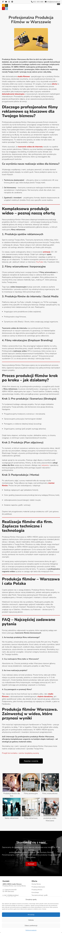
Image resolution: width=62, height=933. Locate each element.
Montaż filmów (36, 884)
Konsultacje (35, 892)
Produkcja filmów (37, 890)
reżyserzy (45, 465)
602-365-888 (37, 2)
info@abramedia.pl (52, 2)
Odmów (31, 920)
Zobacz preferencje (31, 926)
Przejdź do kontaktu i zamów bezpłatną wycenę (20, 753)
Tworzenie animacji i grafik (40, 895)
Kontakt (31, 864)
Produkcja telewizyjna (38, 887)
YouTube (39, 262)
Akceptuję (31, 915)
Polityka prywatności (31, 930)
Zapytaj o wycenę (31, 761)
